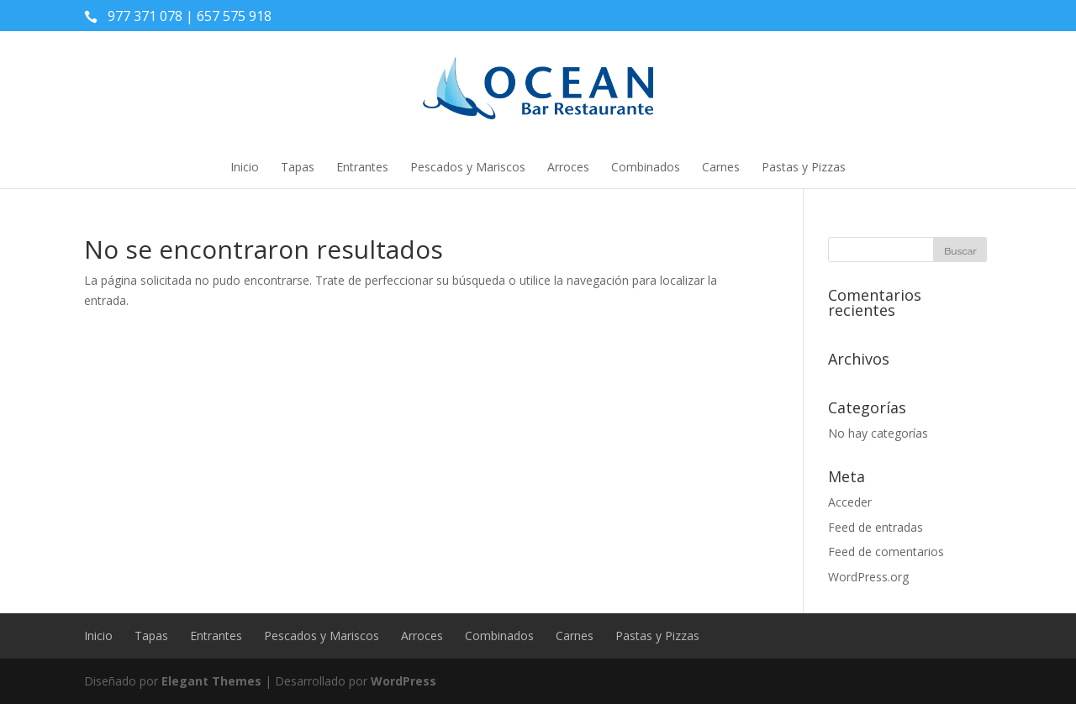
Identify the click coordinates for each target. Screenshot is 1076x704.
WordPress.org (868, 577)
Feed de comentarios (886, 552)
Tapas (297, 167)
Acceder (850, 502)
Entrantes (362, 167)
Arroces (568, 167)
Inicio (244, 167)
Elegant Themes (211, 681)
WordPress (403, 681)
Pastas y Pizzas (804, 167)
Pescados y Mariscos (467, 167)
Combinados (645, 167)
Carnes (721, 167)
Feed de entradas (875, 527)
